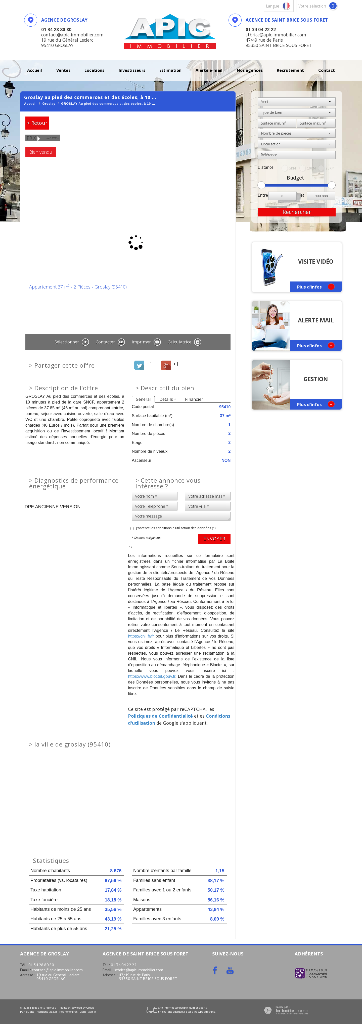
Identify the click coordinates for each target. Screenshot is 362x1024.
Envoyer (214, 539)
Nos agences (250, 70)
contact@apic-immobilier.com (57, 969)
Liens (82, 1011)
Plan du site (27, 1011)
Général (143, 399)
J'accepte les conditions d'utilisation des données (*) (175, 528)
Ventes (63, 70)
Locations (94, 70)
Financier (194, 399)
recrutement (290, 70)
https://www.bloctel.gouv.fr (151, 676)
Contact (326, 70)
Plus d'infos (316, 286)
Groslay (49, 103)
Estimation (170, 70)
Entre (263, 195)
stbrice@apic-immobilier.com (138, 969)
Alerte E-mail (209, 70)
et (302, 195)
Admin (92, 1011)
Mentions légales (46, 1011)
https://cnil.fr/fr (141, 636)
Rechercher (297, 211)
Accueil (34, 70)
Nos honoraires (68, 1011)
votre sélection (312, 6)
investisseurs (132, 70)
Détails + (167, 399)
